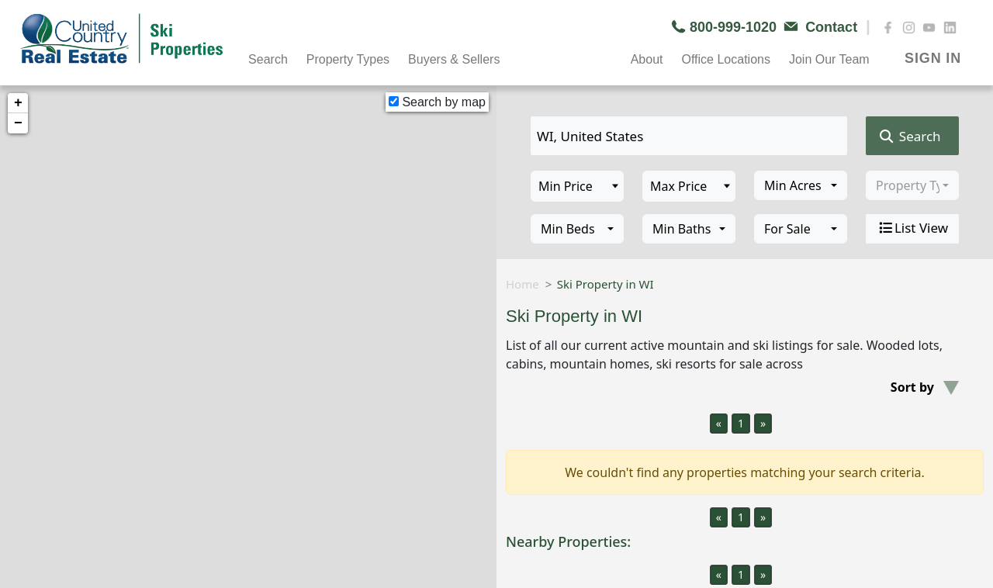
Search (268, 59)
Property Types (347, 59)
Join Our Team (829, 59)
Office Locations (725, 59)
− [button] (18, 123)
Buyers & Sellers (454, 59)
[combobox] (800, 185)
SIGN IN (933, 58)
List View (912, 228)
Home (522, 284)
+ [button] (18, 103)
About (647, 59)
